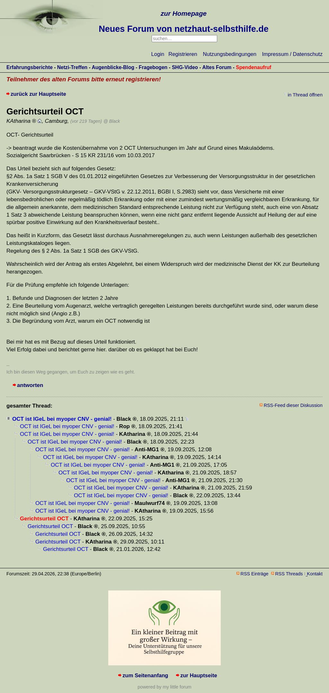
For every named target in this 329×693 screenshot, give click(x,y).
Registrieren (182, 54)
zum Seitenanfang (145, 675)
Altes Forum (216, 67)
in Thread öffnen (305, 94)
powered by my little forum (164, 686)
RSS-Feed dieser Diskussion (293, 405)
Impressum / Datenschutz (292, 54)
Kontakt (315, 573)
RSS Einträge (255, 573)
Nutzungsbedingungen (229, 54)
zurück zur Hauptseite (38, 94)
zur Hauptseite (198, 675)
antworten (30, 385)
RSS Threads (289, 573)
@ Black (111, 121)
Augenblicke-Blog (113, 67)
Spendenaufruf (253, 67)
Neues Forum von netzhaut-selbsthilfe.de (184, 29)
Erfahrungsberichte (29, 67)
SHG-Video (185, 67)
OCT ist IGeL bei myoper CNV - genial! (61, 419)
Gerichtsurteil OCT (50, 526)
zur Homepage (184, 13)
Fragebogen (153, 67)
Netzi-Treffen (72, 67)
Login (157, 54)
